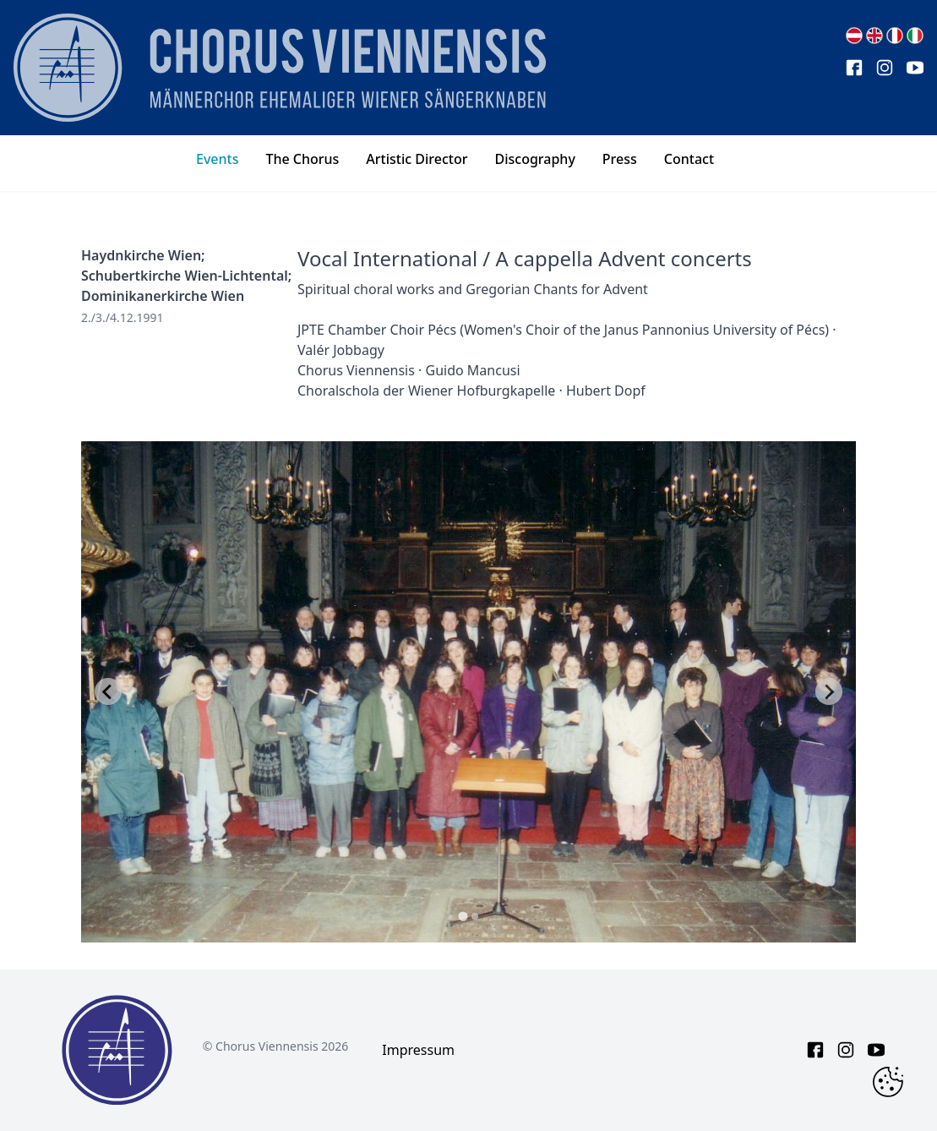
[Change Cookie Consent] (888, 1082)
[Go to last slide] (108, 691)
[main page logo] (280, 68)
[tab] (462, 916)
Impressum (418, 1050)
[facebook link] (854, 67)
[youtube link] (915, 67)
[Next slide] (828, 691)
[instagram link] (884, 67)
